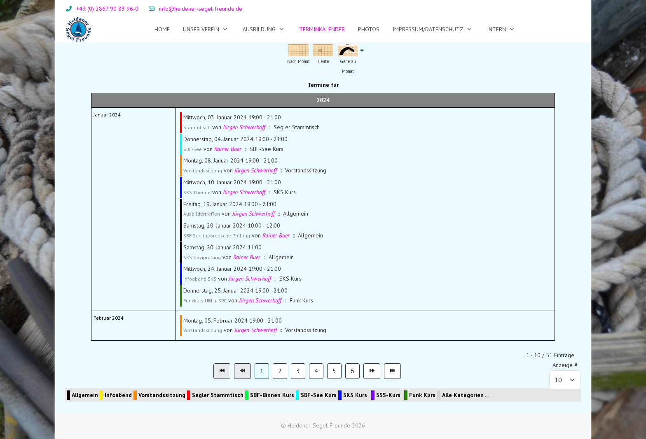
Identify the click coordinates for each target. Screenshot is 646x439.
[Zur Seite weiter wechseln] (371, 371)
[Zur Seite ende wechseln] (392, 371)
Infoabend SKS (199, 279)
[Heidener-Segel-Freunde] (78, 29)
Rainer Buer (227, 149)
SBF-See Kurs (319, 395)
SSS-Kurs (388, 395)
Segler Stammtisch (217, 395)
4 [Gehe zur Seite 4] (316, 371)
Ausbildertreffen (201, 214)
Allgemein (85, 395)
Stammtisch (197, 127)
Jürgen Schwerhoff (244, 127)
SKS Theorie (197, 192)
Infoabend (118, 395)
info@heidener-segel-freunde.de (200, 8)
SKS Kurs (355, 395)
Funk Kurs (422, 395)
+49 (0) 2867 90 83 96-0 (107, 8)
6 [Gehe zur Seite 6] (352, 371)
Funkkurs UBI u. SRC (205, 300)
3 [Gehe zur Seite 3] (298, 371)
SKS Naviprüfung (202, 257)
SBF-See (192, 149)
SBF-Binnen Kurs (272, 395)
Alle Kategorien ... (465, 395)
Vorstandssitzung (202, 170)
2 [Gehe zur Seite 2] (280, 371)
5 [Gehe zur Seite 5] (334, 371)
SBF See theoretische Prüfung (216, 235)
